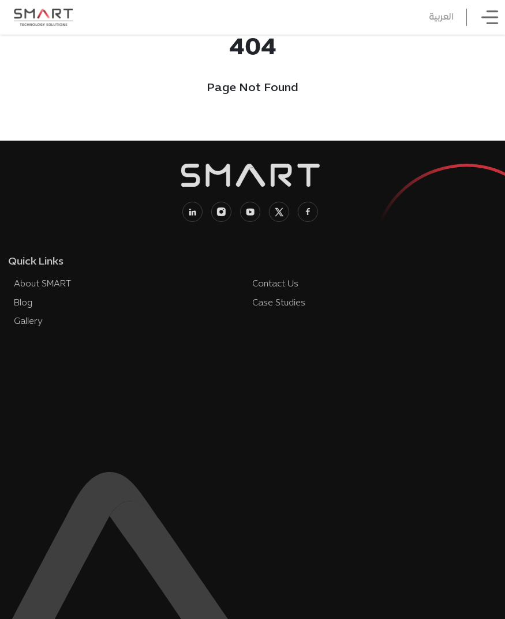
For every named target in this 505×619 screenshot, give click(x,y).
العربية (443, 17)
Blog (22, 303)
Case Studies (277, 303)
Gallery (27, 321)
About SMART (41, 284)
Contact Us (273, 284)
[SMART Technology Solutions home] (43, 17)
